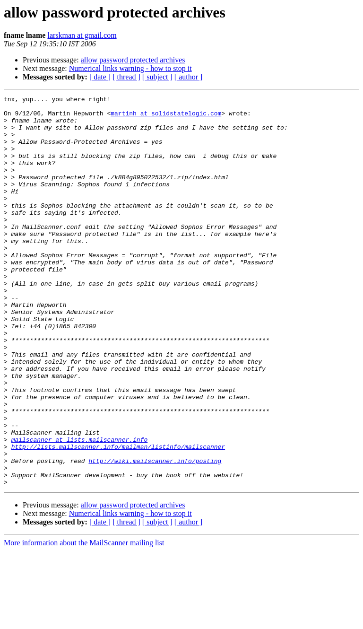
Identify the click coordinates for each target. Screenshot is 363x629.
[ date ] (100, 77)
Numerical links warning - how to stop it (130, 68)
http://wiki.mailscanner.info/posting (154, 534)
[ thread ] (126, 77)
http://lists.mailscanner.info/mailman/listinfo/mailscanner (118, 517)
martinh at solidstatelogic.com (166, 117)
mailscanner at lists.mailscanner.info (79, 509)
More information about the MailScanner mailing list (84, 621)
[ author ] (188, 77)
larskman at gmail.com (81, 35)
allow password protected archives (133, 60)
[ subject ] (157, 77)
